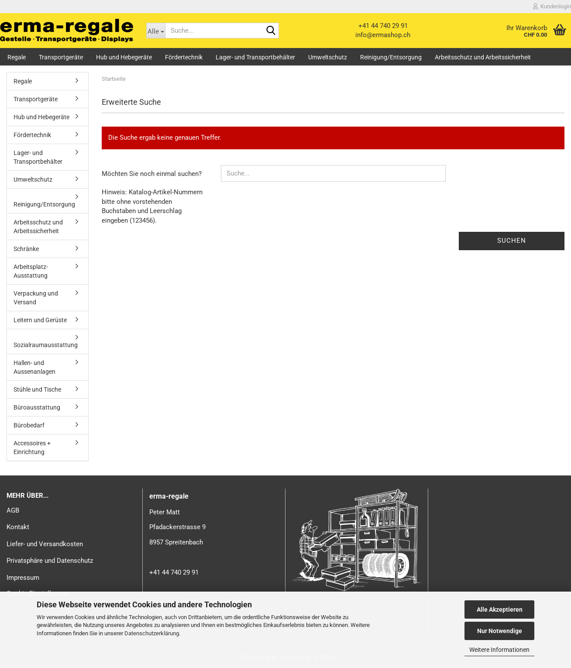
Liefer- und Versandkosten (45, 544)
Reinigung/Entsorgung (391, 57)
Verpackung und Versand (36, 298)
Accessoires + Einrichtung (32, 447)
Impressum (23, 578)
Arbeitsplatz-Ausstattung (31, 271)
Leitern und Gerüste (40, 320)
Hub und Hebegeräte (124, 57)
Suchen (511, 240)
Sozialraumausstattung (46, 344)
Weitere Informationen (499, 649)
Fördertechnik (184, 57)
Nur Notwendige (499, 630)
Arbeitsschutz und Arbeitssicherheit (483, 57)
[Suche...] (155, 30)
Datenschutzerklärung (151, 633)
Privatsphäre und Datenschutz (50, 561)
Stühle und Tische (37, 389)
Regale (16, 57)
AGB (13, 510)
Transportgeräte (61, 57)
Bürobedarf (29, 425)
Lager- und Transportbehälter (255, 57)
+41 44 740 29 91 (383, 26)
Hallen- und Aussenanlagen (34, 367)
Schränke (26, 248)
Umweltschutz (327, 57)
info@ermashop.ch (382, 35)
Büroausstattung (37, 407)
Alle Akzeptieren (500, 609)
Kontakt (18, 527)
